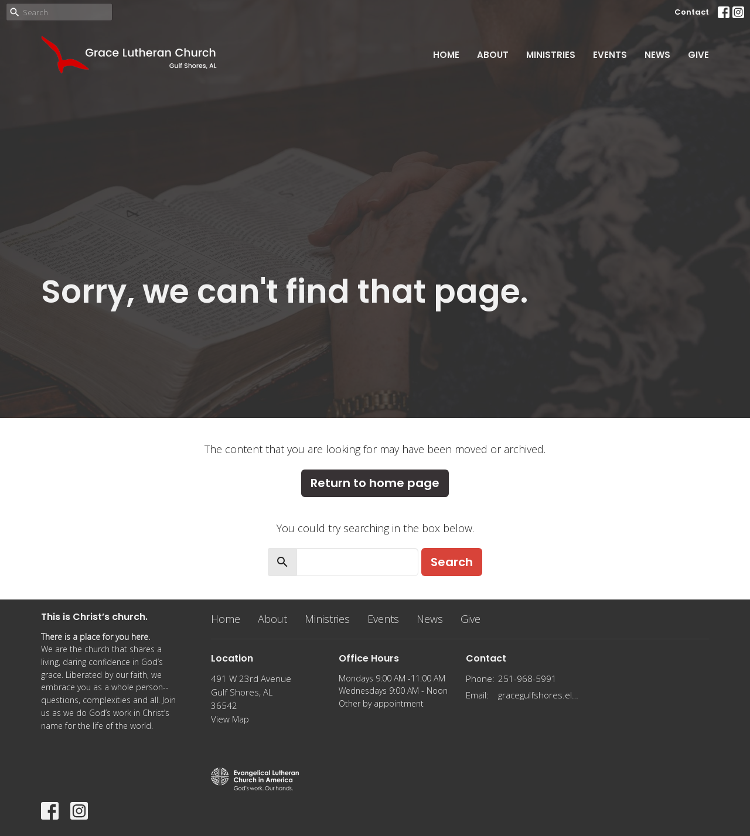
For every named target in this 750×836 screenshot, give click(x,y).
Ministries (550, 55)
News (657, 55)
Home (446, 55)
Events (610, 55)
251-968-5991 (527, 678)
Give (698, 55)
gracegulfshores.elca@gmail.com (540, 695)
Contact (691, 12)
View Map (230, 719)
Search (452, 562)
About (493, 55)
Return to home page (375, 483)
